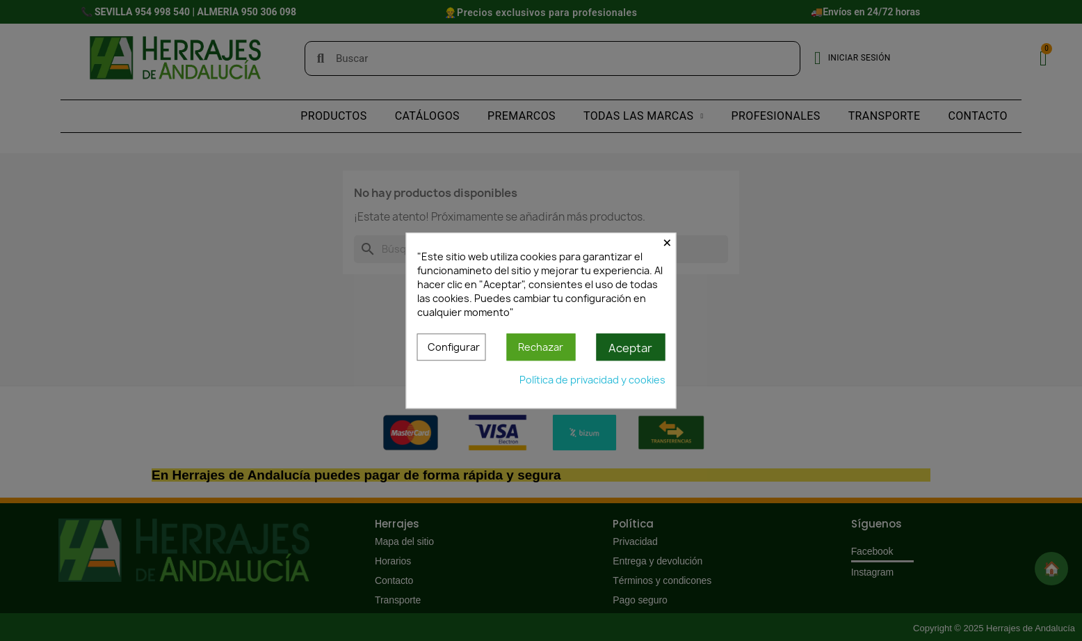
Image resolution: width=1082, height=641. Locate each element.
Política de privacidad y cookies (592, 379)
